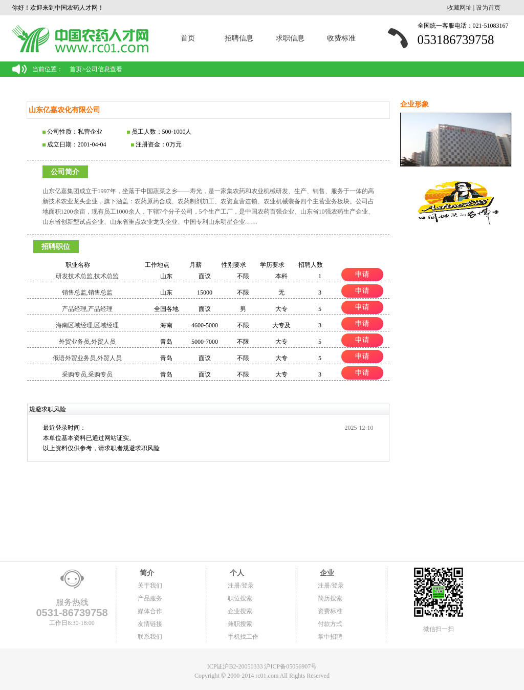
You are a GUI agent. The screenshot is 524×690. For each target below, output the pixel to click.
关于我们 (150, 585)
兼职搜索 (240, 624)
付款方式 (330, 624)
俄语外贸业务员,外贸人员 (87, 358)
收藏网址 (459, 7)
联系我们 (150, 636)
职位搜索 (240, 598)
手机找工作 (243, 636)
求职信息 (290, 38)
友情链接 (150, 624)
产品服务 (150, 598)
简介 (146, 573)
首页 (188, 38)
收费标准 (341, 38)
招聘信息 (239, 38)
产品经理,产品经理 (87, 308)
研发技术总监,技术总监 (87, 276)
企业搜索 (240, 611)
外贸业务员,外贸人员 (87, 341)
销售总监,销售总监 (87, 292)
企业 (326, 573)
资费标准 (330, 611)
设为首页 (488, 7)
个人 (236, 573)
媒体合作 (150, 611)
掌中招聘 (330, 636)
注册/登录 (241, 585)
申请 (362, 274)
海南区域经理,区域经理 (87, 325)
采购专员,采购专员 (87, 374)
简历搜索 (330, 598)
